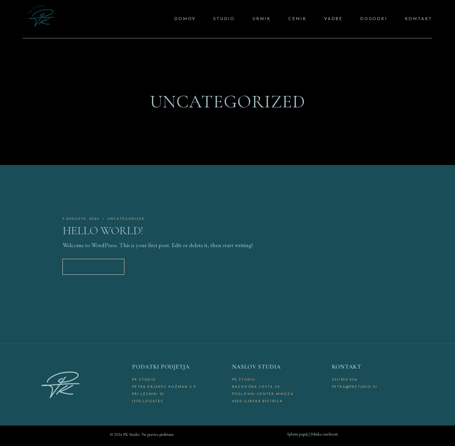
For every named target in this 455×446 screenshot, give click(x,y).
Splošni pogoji (297, 434)
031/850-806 (344, 380)
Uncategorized (126, 219)
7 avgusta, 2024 (80, 219)
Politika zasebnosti (324, 434)
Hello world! (102, 231)
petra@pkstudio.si (354, 387)
